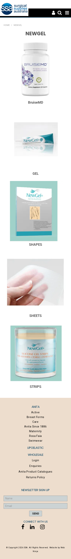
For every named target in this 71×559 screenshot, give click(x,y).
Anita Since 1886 (35, 426)
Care (35, 421)
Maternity (35, 431)
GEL (36, 173)
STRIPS (35, 386)
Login (35, 460)
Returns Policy (35, 477)
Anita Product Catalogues (35, 471)
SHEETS (35, 315)
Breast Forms (35, 417)
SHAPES (35, 244)
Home (7, 25)
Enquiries (35, 465)
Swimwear (36, 440)
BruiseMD (35, 102)
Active (35, 412)
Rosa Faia (35, 435)
